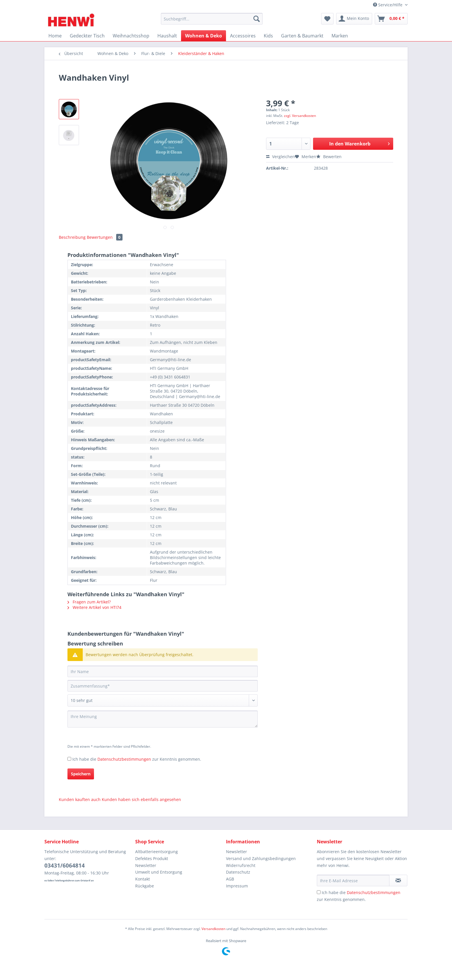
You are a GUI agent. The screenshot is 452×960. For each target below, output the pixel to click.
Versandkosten (213, 928)
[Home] (55, 35)
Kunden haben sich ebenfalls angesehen (141, 799)
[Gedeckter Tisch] (87, 35)
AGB (230, 879)
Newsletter (145, 865)
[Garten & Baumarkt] (302, 35)
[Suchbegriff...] (212, 18)
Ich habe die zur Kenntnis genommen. (136, 759)
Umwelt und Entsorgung (158, 872)
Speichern (81, 774)
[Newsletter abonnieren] (398, 880)
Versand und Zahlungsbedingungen (261, 858)
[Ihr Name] (162, 671)
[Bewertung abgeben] (162, 700)
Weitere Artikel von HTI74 (94, 607)
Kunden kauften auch (80, 799)
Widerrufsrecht (240, 865)
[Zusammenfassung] (162, 686)
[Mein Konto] (354, 18)
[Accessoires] (243, 35)
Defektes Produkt (151, 858)
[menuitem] (212, 21)
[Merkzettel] (327, 18)
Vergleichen (280, 156)
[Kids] (268, 35)
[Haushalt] (167, 35)
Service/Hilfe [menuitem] (388, 4)
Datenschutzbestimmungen (124, 759)
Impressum (237, 886)
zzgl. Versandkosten (300, 115)
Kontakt (142, 879)
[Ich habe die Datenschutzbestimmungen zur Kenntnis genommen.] (69, 759)
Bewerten (329, 156)
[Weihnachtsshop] (131, 35)
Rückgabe (144, 886)
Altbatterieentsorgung (156, 851)
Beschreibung (72, 237)
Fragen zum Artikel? (89, 602)
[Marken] (339, 35)
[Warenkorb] (391, 18)
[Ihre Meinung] (162, 719)
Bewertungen (105, 237)
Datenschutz (238, 872)
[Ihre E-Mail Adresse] (353, 880)
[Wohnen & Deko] (203, 35)
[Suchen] (257, 18)
